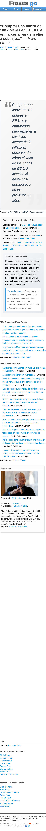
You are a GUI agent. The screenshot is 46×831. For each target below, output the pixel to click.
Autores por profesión (10, 818)
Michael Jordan (6, 803)
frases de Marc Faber (21, 357)
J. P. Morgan (5, 763)
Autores (27, 9)
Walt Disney (5, 806)
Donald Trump (6, 758)
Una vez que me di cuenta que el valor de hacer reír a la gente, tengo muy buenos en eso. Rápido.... (23, 402)
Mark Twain (5, 790)
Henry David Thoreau (9, 792)
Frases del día (37, 9)
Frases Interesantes (38, 212)
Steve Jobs (5, 795)
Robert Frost (5, 798)
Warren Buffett (6, 769)
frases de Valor (18, 460)
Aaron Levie (5, 772)
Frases (5, 9)
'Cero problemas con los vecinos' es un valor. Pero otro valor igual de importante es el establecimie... (22, 412)
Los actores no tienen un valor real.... (18, 375)
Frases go (12, 824)
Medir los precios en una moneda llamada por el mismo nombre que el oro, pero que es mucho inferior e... (23, 382)
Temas (16, 9)
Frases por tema (18, 816)
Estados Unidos (12, 228)
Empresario (15, 503)
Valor (17, 47)
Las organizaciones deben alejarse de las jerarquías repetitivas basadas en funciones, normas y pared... (21, 453)
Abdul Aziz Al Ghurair (9, 774)
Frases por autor (31, 816)
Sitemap (11, 826)
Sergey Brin (5, 766)
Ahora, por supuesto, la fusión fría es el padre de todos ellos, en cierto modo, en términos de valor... (23, 433)
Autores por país (25, 818)
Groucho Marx (6, 787)
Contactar (3, 826)
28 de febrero (18, 498)
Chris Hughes (6, 755)
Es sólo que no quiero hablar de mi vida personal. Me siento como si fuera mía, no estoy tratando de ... (24, 392)
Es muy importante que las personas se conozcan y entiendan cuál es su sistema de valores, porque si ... (24, 423)
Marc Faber (20, 50)
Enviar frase (13, 820)
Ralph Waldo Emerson (10, 801)
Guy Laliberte (6, 761)
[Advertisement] (23, 17)
